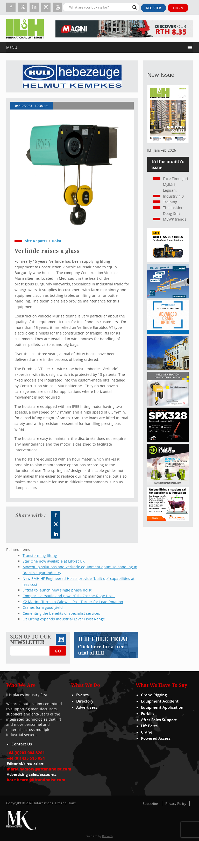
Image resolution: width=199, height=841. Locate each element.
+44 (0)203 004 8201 (26, 753)
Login (178, 8)
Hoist (56, 240)
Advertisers (86, 707)
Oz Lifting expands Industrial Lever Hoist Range (64, 619)
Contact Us (21, 744)
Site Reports (36, 240)
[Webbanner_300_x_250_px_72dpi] (168, 260)
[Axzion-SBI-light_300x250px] (168, 296)
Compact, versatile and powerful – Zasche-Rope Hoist (69, 595)
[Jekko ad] (168, 440)
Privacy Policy (175, 803)
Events (82, 695)
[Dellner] (168, 483)
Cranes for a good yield (44, 607)
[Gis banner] (168, 404)
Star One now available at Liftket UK (54, 561)
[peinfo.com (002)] (168, 332)
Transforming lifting (40, 555)
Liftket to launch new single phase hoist (57, 590)
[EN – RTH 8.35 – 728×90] (124, 28)
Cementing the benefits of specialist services (61, 613)
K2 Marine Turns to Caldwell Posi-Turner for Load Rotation (73, 601)
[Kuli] (72, 76)
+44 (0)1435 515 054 (26, 758)
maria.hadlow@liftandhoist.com (39, 769)
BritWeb (107, 836)
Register (153, 8)
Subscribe (150, 803)
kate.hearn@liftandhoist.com (36, 780)
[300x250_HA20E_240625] (168, 368)
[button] (95, 47)
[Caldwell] (168, 519)
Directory (84, 701)
